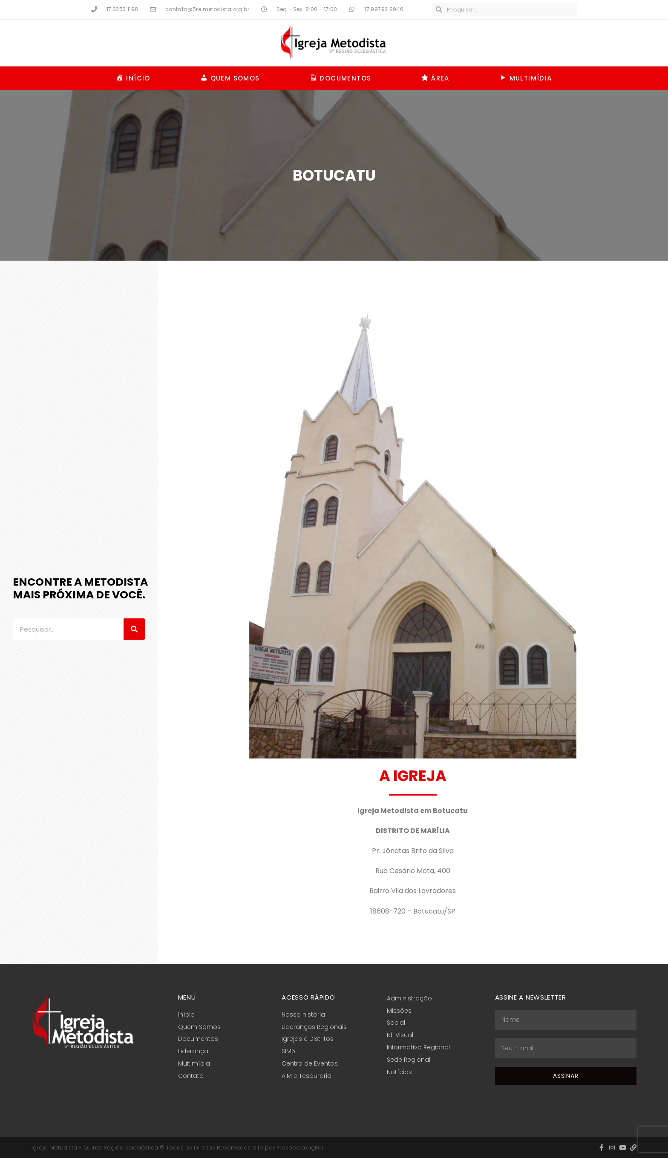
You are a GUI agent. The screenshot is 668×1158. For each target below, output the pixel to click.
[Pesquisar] (134, 629)
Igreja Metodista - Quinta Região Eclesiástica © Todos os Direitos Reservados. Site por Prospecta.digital (177, 1148)
